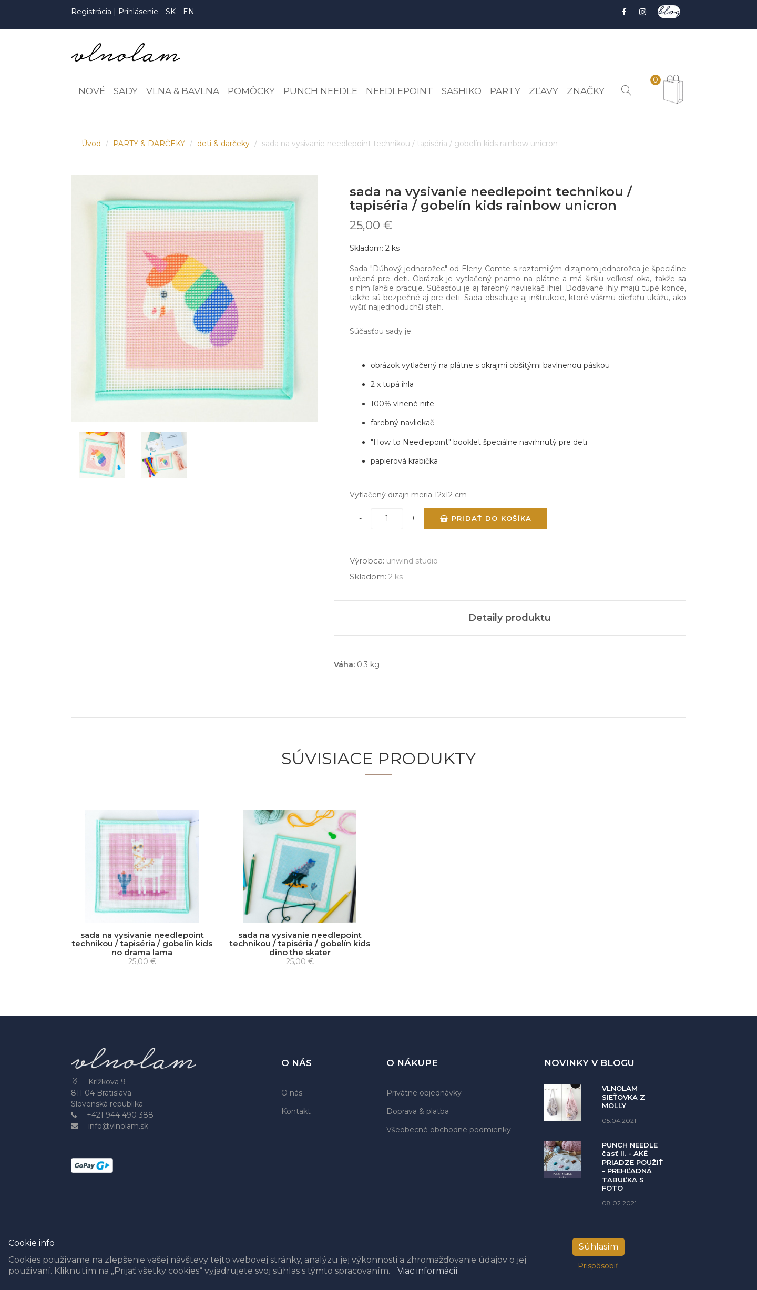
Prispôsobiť (598, 1266)
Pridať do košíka (485, 518)
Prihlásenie (138, 11)
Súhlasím (598, 1247)
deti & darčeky (224, 143)
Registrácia (92, 11)
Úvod (92, 143)
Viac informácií (427, 1271)
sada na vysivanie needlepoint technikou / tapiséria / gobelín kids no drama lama (142, 943)
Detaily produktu (509, 617)
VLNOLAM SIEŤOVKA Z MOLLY (623, 1097)
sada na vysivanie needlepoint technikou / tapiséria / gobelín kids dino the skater (300, 943)
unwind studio (412, 561)
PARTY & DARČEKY (150, 143)
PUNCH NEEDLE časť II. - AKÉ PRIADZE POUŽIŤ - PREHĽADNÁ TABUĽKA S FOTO (632, 1167)
